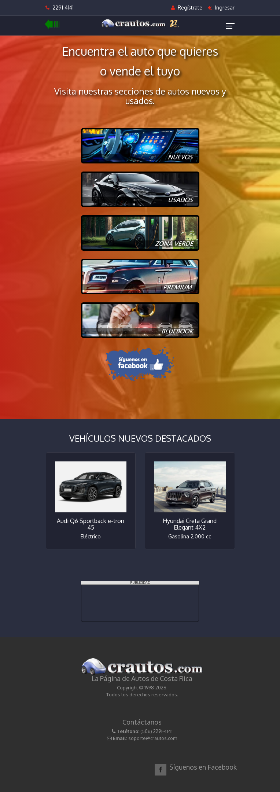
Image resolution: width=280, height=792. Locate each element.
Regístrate (186, 7)
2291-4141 (59, 7)
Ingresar (221, 7)
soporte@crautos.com (152, 738)
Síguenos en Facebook (203, 767)
